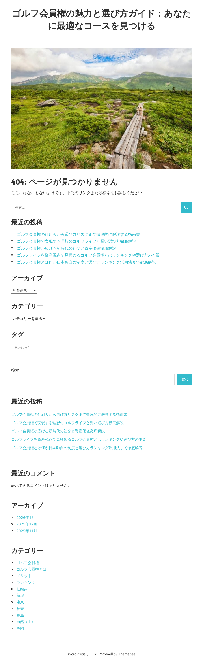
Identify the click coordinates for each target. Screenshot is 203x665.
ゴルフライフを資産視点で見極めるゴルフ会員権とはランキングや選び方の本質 (88, 255)
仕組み (22, 589)
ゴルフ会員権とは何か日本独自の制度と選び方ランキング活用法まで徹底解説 (86, 262)
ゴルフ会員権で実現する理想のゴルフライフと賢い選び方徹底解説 (76, 241)
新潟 (20, 595)
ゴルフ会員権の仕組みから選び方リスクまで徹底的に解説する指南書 (78, 234)
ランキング (26, 582)
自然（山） (26, 622)
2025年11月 (27, 531)
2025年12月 (27, 524)
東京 (20, 602)
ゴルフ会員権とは (32, 569)
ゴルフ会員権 (28, 563)
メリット (24, 576)
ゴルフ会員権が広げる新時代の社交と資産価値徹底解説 (66, 248)
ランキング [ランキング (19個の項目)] (21, 347)
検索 (15, 370)
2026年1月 (26, 517)
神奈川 (22, 609)
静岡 (20, 628)
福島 (20, 615)
